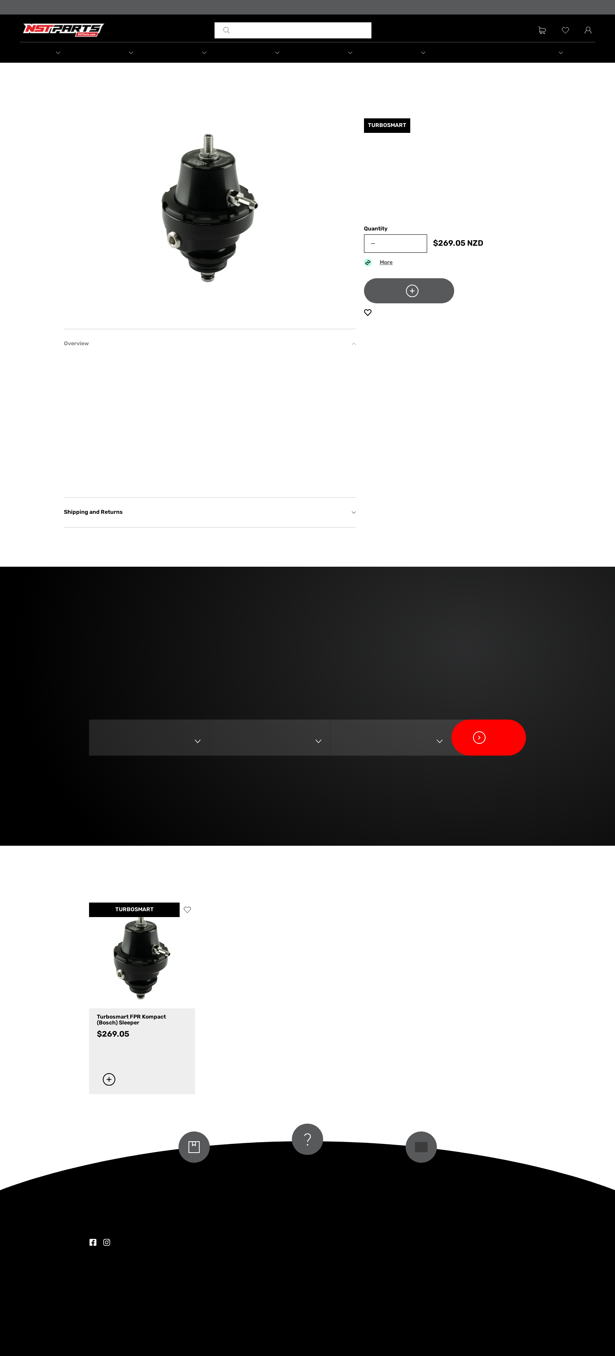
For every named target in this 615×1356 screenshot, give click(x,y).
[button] (56, 52)
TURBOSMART (134, 910)
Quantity (376, 229)
